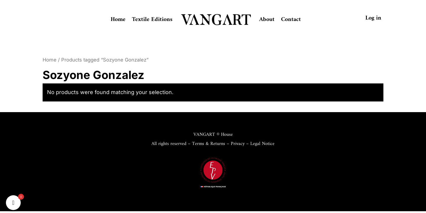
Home (118, 19)
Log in (373, 18)
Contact (291, 19)
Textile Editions (152, 19)
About (267, 19)
